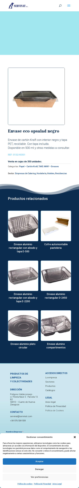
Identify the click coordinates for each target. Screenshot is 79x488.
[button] (74, 437)
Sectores (49, 382)
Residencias (61, 173)
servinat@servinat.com (21, 422)
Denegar (39, 469)
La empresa (51, 377)
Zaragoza (14, 410)
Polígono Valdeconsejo (21, 400)
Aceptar (39, 461)
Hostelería (41, 173)
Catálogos (50, 390)
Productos (50, 386)
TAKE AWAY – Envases (49, 166)
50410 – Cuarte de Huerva (22, 408)
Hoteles (50, 173)
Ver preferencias (39, 477)
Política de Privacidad (42, 484)
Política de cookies (25, 484)
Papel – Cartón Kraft (28, 166)
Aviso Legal (57, 484)
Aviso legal (50, 402)
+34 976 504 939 (18, 426)
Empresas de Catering (25, 173)
